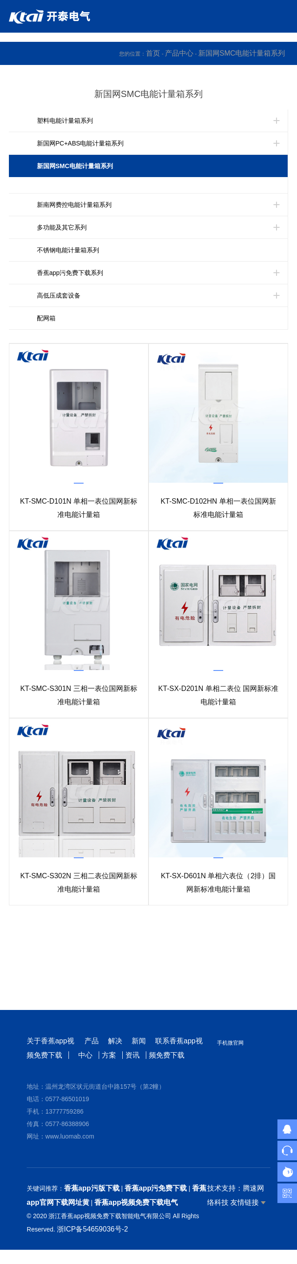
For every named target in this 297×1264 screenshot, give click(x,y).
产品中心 (179, 53)
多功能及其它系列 (62, 227)
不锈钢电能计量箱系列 (68, 250)
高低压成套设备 (58, 295)
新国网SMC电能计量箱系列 (241, 53)
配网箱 (46, 318)
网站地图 (14, 1256)
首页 (153, 53)
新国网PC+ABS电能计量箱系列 (80, 143)
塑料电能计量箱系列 (65, 120)
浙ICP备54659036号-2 (92, 1229)
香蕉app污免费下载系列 (70, 272)
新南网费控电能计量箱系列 (74, 204)
